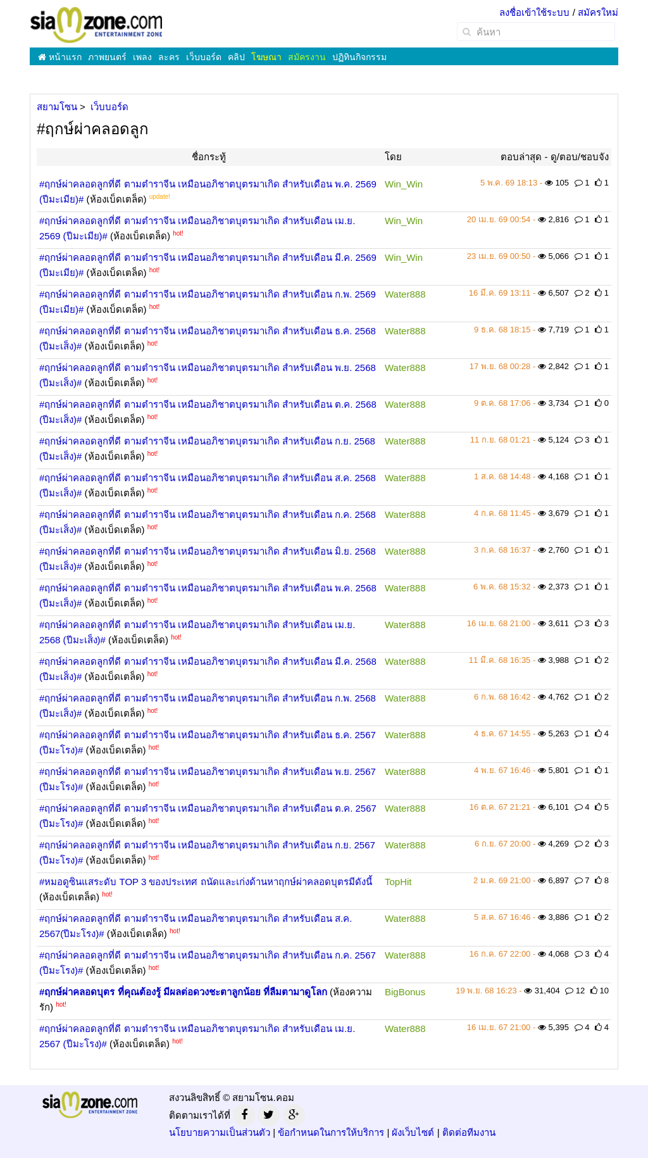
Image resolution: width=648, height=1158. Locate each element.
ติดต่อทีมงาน (468, 1132)
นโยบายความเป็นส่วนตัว (219, 1132)
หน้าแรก (60, 57)
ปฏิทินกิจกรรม (359, 57)
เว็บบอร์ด (203, 57)
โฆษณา (266, 57)
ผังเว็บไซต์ (413, 1132)
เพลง (142, 57)
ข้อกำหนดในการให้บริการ (331, 1132)
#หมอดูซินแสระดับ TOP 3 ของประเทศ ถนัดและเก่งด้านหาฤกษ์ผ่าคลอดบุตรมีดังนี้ (205, 881)
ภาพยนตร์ (107, 57)
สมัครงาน (307, 57)
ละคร (169, 57)
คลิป (236, 57)
